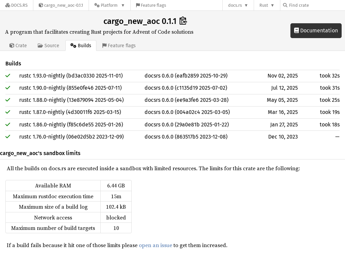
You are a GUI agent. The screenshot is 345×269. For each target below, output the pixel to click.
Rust (263, 5)
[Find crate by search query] (316, 5)
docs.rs (235, 5)
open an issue (155, 245)
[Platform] (109, 5)
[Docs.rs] (16, 5)
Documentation (316, 30)
